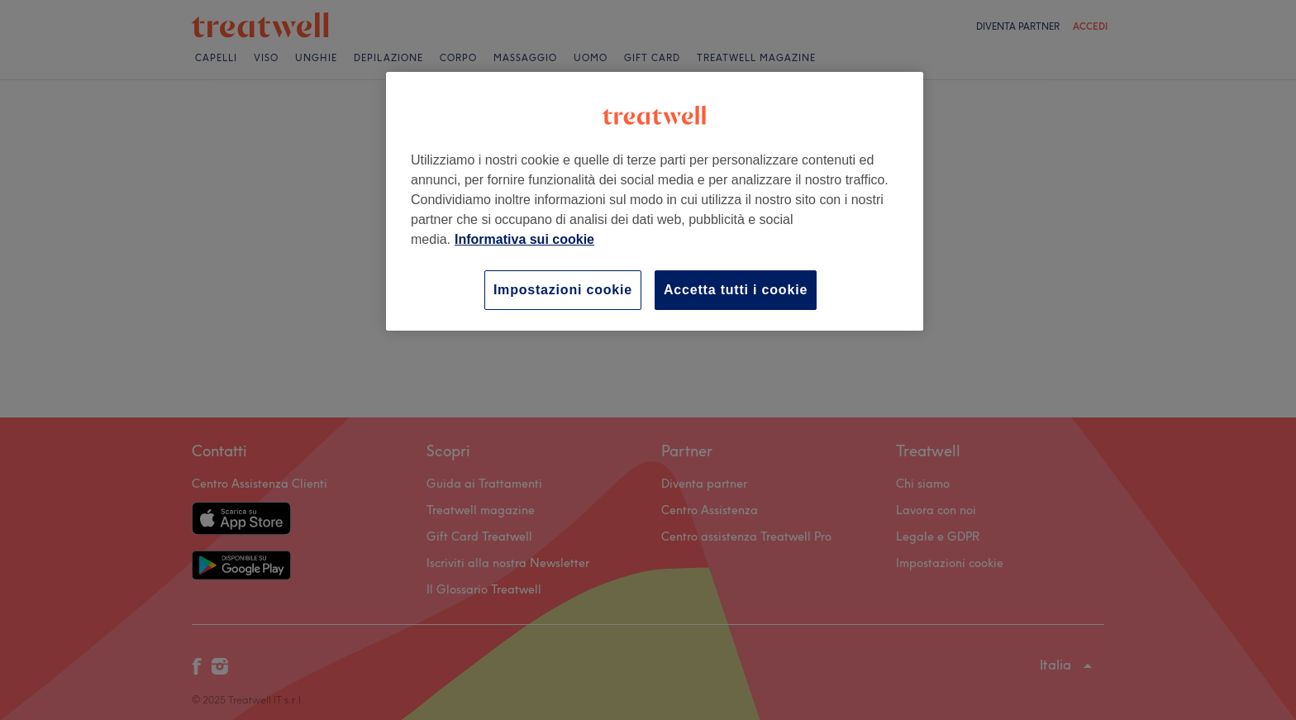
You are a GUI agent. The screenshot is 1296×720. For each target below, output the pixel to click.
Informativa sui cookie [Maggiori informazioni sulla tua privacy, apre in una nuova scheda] (524, 239)
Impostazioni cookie (562, 290)
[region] (654, 201)
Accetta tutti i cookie (736, 290)
